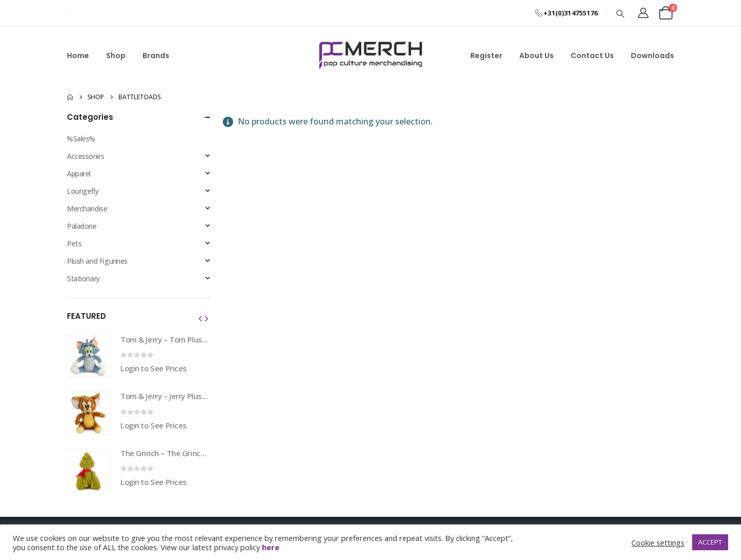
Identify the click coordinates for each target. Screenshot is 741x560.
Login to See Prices (153, 368)
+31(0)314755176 (566, 12)
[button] (620, 13)
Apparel (79, 173)
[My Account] (643, 13)
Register (486, 55)
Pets (74, 243)
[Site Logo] (370, 55)
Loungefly (82, 191)
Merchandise (87, 208)
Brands (156, 55)
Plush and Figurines (97, 261)
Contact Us (592, 55)
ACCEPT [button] (710, 542)
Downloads (652, 55)
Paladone (82, 226)
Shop (116, 55)
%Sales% (81, 138)
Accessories (85, 156)
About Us (536, 55)
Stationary (83, 278)
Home (78, 55)
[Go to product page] (88, 355)
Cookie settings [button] (657, 542)
